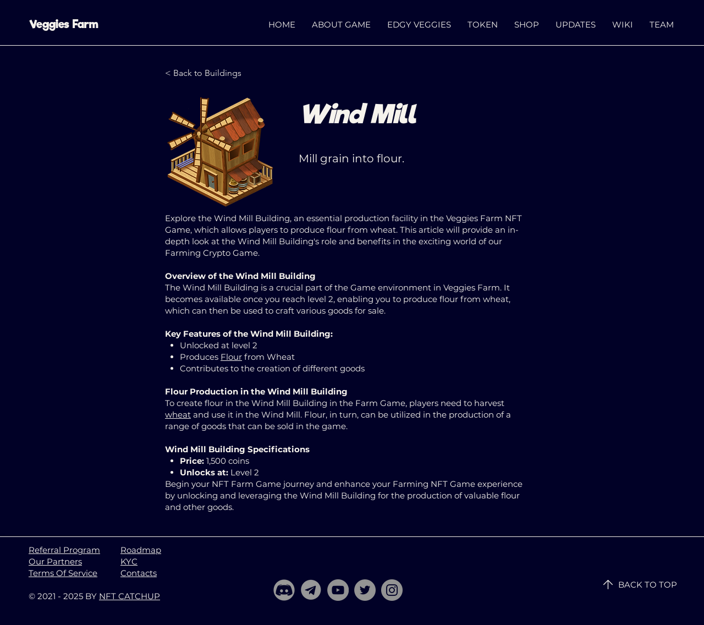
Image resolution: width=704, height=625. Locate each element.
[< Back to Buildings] (203, 73)
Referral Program (64, 550)
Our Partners (55, 561)
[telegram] (311, 590)
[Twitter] (365, 590)
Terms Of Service (63, 573)
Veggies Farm (63, 24)
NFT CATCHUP (129, 596)
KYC (129, 561)
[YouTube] (338, 590)
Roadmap (140, 550)
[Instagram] (392, 590)
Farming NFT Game (434, 484)
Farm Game (380, 403)
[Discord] (284, 590)
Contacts (138, 573)
